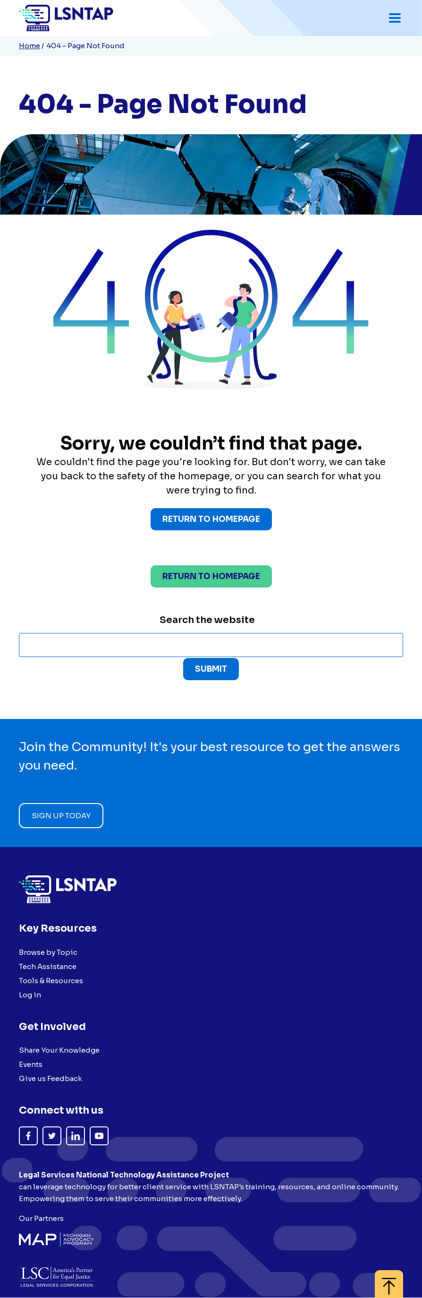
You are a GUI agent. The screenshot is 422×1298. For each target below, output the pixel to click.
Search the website (207, 620)
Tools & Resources (51, 980)
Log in (30, 994)
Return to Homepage (211, 520)
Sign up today (61, 816)
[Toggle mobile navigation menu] (395, 18)
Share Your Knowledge (59, 1050)
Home (29, 45)
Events (30, 1064)
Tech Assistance (47, 966)
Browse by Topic (48, 952)
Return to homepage (211, 577)
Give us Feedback (50, 1078)
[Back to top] (389, 1279)
